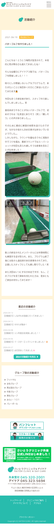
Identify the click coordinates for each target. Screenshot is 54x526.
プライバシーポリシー (27, 517)
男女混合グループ (26, 37)
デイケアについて (20, 503)
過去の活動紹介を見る (26, 357)
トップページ (15, 500)
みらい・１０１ (13, 400)
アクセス (37, 503)
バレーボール (12, 404)
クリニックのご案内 (35, 500)
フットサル (11, 380)
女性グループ (12, 384)
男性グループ (12, 396)
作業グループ (12, 392)
